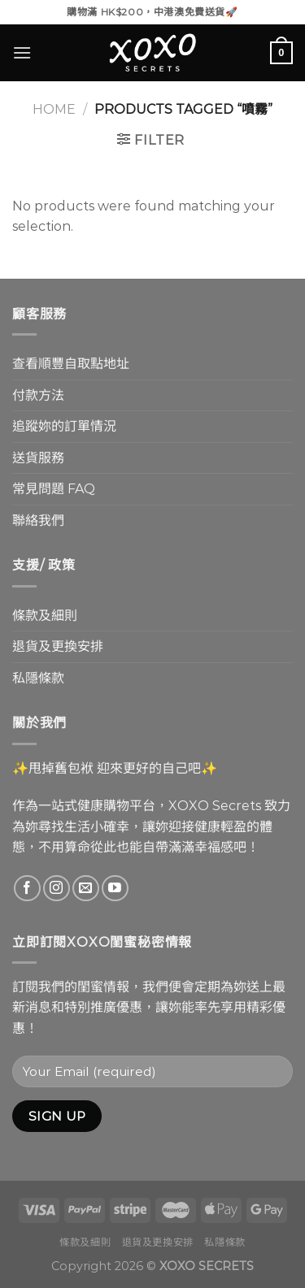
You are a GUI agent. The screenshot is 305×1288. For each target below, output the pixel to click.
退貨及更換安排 (57, 646)
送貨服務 (38, 458)
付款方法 (38, 395)
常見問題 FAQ (53, 489)
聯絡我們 (38, 520)
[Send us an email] (85, 888)
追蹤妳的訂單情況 (64, 426)
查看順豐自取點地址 (70, 363)
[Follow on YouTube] (115, 888)
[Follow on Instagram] (56, 888)
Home (54, 109)
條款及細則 (44, 615)
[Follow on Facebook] (27, 888)
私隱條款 (38, 678)
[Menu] (22, 52)
